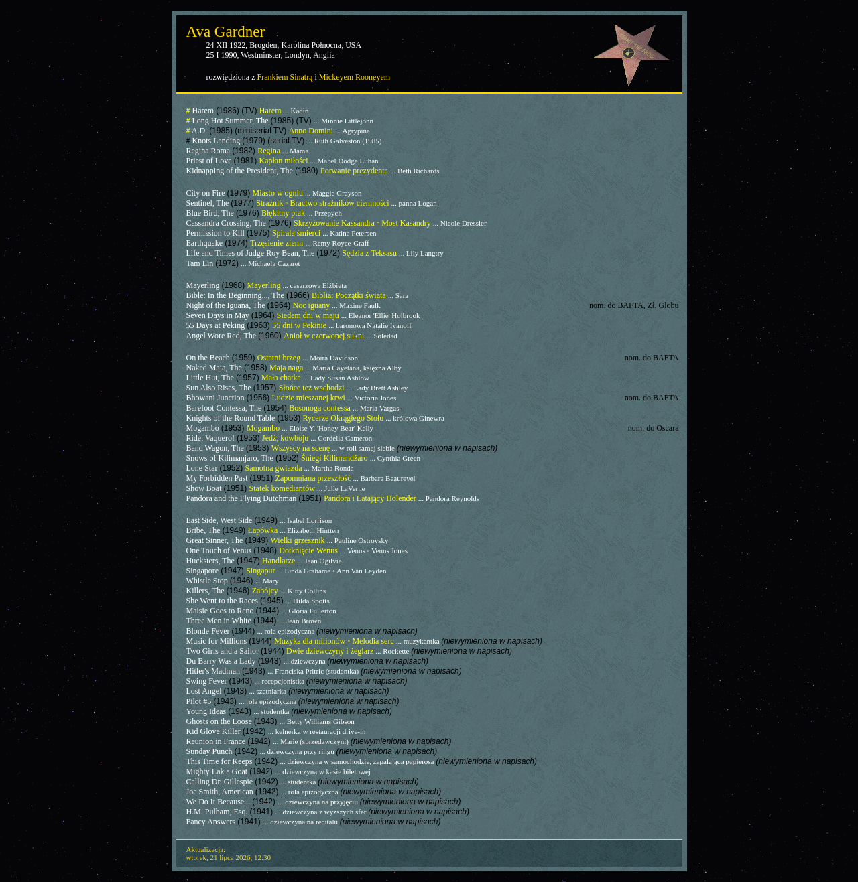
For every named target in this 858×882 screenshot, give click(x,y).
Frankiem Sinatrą (284, 77)
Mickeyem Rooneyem (354, 77)
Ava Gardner (225, 31)
